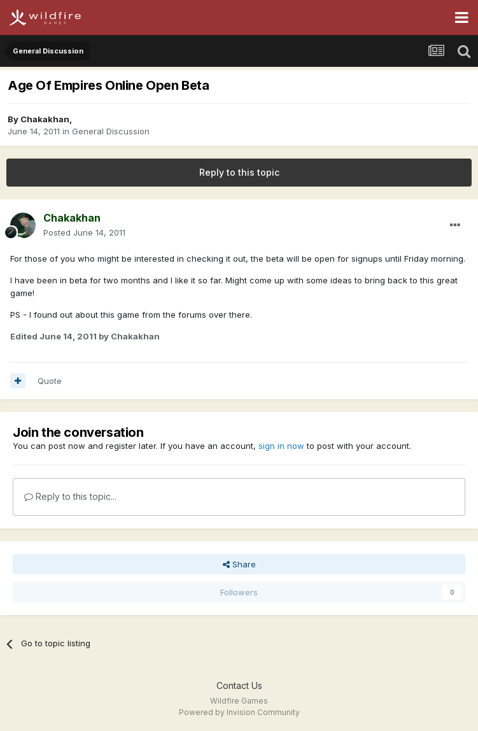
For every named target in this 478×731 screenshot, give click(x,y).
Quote (50, 381)
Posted (84, 232)
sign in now (281, 446)
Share (239, 564)
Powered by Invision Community (239, 712)
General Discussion (111, 131)
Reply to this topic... (70, 496)
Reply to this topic (239, 172)
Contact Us (239, 685)
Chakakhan (44, 119)
